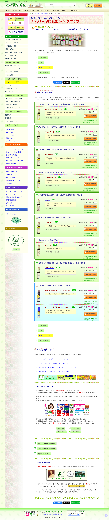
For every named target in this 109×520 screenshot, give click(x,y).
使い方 (26, 10)
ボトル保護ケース (11, 121)
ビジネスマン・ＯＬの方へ (13, 68)
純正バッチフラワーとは (76, 486)
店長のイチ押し (10, 129)
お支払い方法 (61, 431)
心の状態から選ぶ (10, 46)
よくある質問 (75, 10)
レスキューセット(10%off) (13, 101)
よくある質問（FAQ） (12, 171)
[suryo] (95, 112)
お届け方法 (60, 428)
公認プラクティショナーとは (14, 160)
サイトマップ (10, 206)
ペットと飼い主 (54, 10)
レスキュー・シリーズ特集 (13, 85)
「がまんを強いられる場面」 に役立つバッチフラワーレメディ (57, 367)
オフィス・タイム (11, 214)
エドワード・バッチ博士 (13, 158)
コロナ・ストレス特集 (12, 82)
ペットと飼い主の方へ (12, 72)
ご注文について (64, 10)
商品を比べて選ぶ (10, 58)
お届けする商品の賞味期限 (46, 448)
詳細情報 (46, 10)
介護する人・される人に (12, 65)
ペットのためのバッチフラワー (14, 91)
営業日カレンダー (11, 138)
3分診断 (32, 10)
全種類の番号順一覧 (11, 88)
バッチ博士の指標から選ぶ (13, 52)
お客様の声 (9, 174)
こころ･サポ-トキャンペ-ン (13, 108)
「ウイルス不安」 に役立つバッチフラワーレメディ (54, 359)
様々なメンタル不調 (45, 67)
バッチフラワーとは (12, 10)
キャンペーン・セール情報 (13, 98)
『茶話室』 (9, 183)
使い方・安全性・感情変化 (46, 443)
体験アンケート (10, 177)
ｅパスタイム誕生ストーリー (14, 191)
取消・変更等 (76, 431)
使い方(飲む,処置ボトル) (13, 155)
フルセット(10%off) (11, 104)
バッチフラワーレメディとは (14, 149)
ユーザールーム (10, 141)
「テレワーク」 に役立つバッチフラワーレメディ (53, 363)
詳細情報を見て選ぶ (11, 55)
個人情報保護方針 (11, 200)
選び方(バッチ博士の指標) (13, 152)
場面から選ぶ (9, 49)
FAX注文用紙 (10, 132)
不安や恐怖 (43, 57)
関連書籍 (8, 118)
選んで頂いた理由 (11, 194)
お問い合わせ (10, 203)
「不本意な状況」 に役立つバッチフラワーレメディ (54, 371)
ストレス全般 (44, 72)
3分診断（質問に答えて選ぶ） (14, 39)
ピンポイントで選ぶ (11, 43)
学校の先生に (9, 75)
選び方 (21, 10)
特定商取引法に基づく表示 (14, 197)
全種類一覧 (39, 10)
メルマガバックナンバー (14, 180)
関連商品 (8, 115)
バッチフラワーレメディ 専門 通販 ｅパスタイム (52, 514)
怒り (41, 62)
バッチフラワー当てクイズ (14, 163)
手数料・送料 (76, 428)
